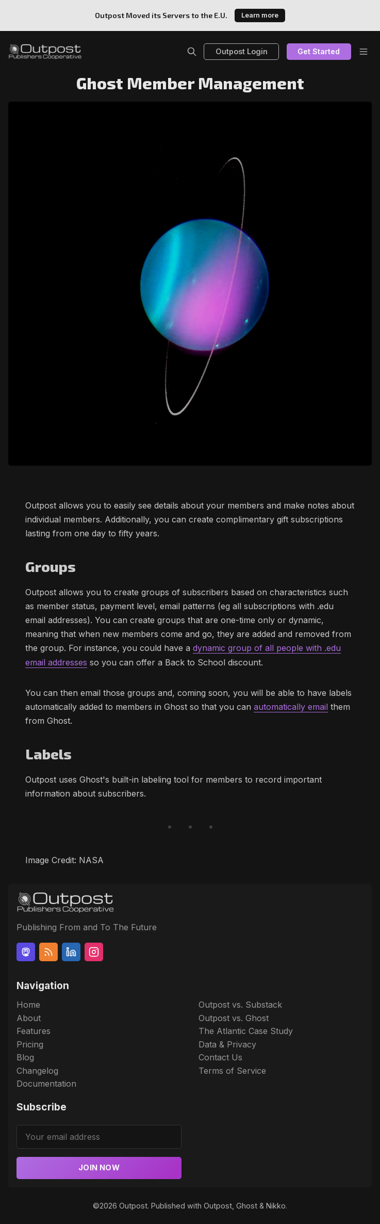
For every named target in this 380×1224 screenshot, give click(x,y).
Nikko (276, 1205)
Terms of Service (232, 1071)
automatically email (291, 707)
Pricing (29, 1044)
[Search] (192, 51)
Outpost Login (242, 51)
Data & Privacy (227, 1044)
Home (28, 1004)
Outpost (133, 1205)
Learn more (259, 15)
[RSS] (48, 952)
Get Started (319, 51)
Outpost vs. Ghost (234, 1018)
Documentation (46, 1083)
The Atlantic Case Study (246, 1031)
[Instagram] (94, 952)
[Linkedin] (71, 952)
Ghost (246, 1205)
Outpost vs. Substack (240, 1004)
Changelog (37, 1071)
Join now (99, 1167)
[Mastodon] (25, 952)
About (28, 1018)
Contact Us (220, 1057)
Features (33, 1031)
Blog (25, 1057)
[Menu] (363, 51)
